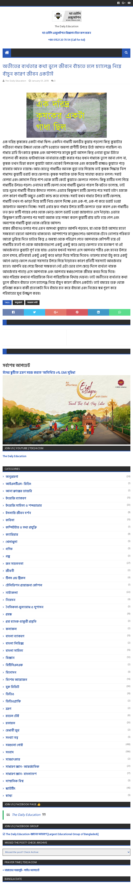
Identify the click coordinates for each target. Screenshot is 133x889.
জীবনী (10, 571)
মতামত (10, 723)
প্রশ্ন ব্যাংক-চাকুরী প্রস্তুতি (21, 621)
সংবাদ (10, 752)
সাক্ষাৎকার (13, 759)
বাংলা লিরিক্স (15, 643)
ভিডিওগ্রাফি (13, 701)
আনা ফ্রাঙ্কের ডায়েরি (19, 491)
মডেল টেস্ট (12, 716)
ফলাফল (11, 629)
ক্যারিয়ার (12, 534)
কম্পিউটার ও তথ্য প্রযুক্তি (21, 527)
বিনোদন (11, 672)
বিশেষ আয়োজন (16, 679)
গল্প (8, 556)
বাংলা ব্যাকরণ (15, 636)
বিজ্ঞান (10, 658)
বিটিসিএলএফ (14, 665)
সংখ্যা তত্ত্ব (12, 737)
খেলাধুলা (11, 542)
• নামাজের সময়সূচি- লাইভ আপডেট (21, 870)
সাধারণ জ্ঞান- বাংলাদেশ (21, 774)
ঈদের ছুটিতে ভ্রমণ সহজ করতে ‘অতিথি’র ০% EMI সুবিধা (39, 372)
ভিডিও (10, 694)
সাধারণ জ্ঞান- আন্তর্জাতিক (22, 766)
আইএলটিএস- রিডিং (18, 484)
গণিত (9, 549)
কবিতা (10, 520)
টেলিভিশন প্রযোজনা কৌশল (24, 585)
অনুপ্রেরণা (18, 302)
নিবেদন (10, 600)
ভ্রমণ (8, 708)
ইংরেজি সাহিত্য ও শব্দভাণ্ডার (24, 505)
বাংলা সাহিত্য (14, 650)
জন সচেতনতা (14, 563)
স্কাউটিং (10, 788)
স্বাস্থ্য (9, 795)
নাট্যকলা (12, 592)
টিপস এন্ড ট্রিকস (15, 578)
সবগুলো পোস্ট (32, 302)
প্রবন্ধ (9, 614)
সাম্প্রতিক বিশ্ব (14, 781)
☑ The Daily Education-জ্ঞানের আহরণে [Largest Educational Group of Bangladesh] (50, 834)
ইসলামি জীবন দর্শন (18, 513)
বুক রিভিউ (12, 687)
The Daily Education (14, 456)
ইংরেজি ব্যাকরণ (16, 498)
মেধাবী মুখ (12, 730)
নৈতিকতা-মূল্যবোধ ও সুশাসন (24, 607)
